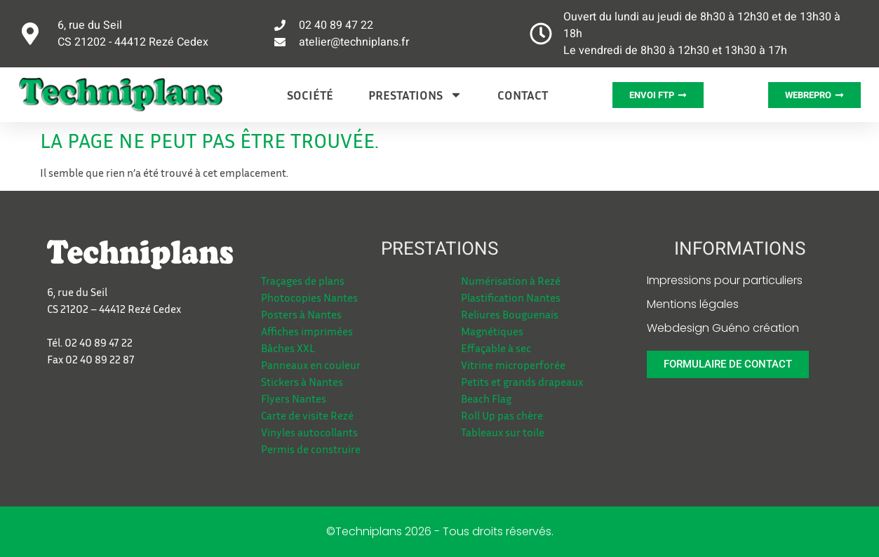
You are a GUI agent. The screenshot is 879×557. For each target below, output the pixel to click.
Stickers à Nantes (302, 382)
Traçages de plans (302, 281)
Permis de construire (311, 449)
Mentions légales (693, 304)
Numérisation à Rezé (511, 281)
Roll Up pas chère (502, 415)
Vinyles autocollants (309, 432)
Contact (522, 94)
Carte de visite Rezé (307, 415)
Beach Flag (486, 398)
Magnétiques (492, 331)
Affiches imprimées (307, 331)
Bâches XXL (288, 348)
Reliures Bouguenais (509, 314)
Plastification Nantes (511, 297)
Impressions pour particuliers (725, 280)
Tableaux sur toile (502, 432)
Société (310, 94)
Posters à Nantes (301, 314)
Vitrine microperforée (513, 365)
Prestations (415, 94)
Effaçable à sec (496, 348)
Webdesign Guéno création (723, 328)
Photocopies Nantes (309, 297)
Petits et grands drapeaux (522, 382)
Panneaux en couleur (311, 365)
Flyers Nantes (293, 398)
